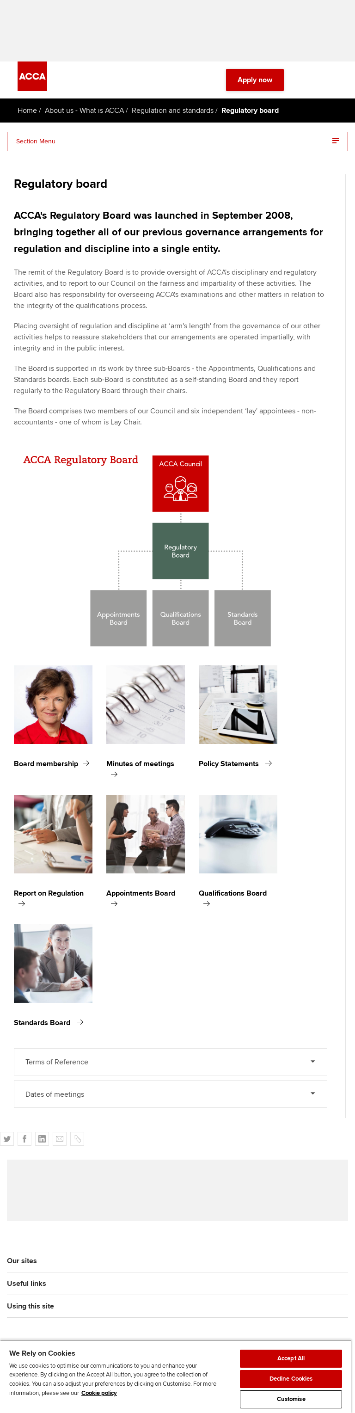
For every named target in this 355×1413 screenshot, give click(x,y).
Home (27, 113)
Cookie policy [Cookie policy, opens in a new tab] (99, 1393)
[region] (175, 1376)
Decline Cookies (291, 1378)
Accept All (291, 1358)
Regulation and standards (173, 113)
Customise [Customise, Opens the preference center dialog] (291, 1399)
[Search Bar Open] (306, 83)
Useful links (26, 1289)
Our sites (22, 1267)
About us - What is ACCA (84, 113)
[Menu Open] (332, 83)
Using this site (30, 1312)
